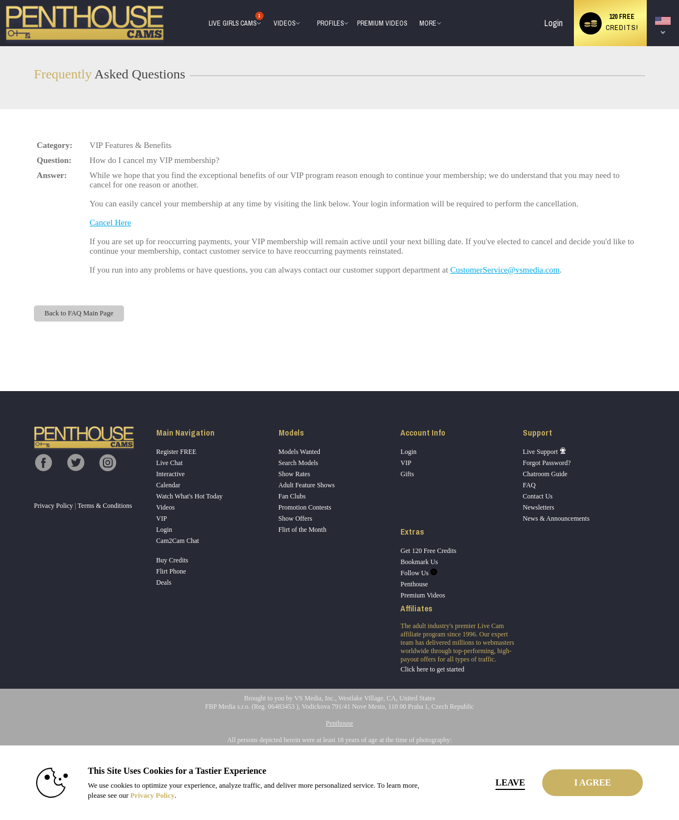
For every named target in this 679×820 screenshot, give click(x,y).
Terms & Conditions (105, 506)
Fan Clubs (292, 496)
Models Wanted (299, 452)
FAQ (529, 485)
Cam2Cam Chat (177, 541)
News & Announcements (556, 518)
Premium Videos (422, 595)
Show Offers (296, 518)
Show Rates (294, 474)
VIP (161, 518)
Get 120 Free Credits (428, 551)
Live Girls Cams (233, 20)
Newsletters (538, 507)
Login (553, 23)
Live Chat (169, 463)
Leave (494, 782)
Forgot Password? (547, 463)
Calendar (168, 485)
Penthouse (414, 584)
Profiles (330, 23)
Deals (163, 582)
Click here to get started (432, 669)
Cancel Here (110, 222)
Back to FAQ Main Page (78, 313)
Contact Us (538, 496)
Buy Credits (172, 560)
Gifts (407, 474)
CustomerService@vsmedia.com (505, 269)
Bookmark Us (419, 562)
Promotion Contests (305, 507)
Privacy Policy (53, 506)
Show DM (0, 349)
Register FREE (176, 452)
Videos (284, 23)
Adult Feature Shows (307, 485)
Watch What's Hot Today (189, 496)
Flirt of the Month (302, 530)
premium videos (382, 23)
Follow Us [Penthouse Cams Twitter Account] (418, 573)
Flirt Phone (171, 571)
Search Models (299, 463)
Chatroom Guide (545, 474)
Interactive (170, 474)
